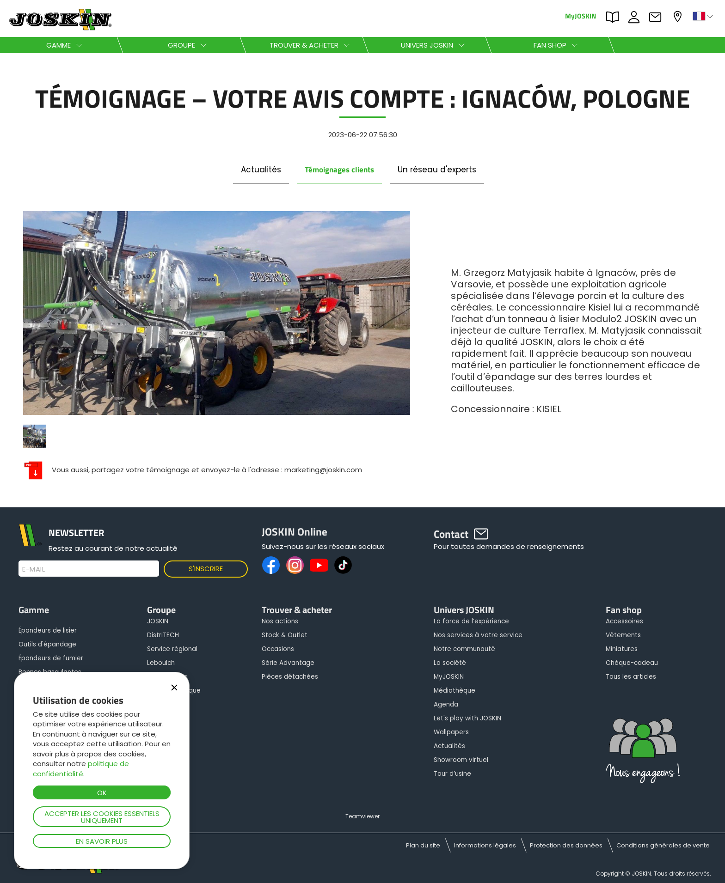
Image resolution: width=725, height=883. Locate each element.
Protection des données (566, 845)
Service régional (172, 649)
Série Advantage (288, 662)
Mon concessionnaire (679, 16)
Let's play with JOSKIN (467, 718)
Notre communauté (464, 649)
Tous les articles (631, 676)
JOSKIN (157, 621)
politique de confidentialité (81, 768)
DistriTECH (163, 635)
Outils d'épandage (47, 644)
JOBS (636, 17)
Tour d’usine (452, 773)
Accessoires (624, 621)
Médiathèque (454, 690)
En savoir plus (102, 841)
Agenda (446, 704)
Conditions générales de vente (663, 845)
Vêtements (623, 635)
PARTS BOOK (615, 17)
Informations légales (485, 845)
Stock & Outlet (284, 635)
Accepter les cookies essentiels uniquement (102, 817)
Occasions (278, 649)
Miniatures (622, 649)
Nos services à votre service (478, 635)
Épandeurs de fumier (50, 658)
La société (450, 662)
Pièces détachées (290, 676)
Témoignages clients (339, 170)
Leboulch (161, 662)
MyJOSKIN (580, 15)
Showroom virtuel (461, 759)
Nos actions (280, 621)
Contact (657, 17)
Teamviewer (362, 816)
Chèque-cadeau (632, 662)
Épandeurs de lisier (47, 630)
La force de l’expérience (471, 621)
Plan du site (423, 845)
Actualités (261, 169)
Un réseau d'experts (437, 169)
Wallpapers (451, 732)
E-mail (33, 569)
